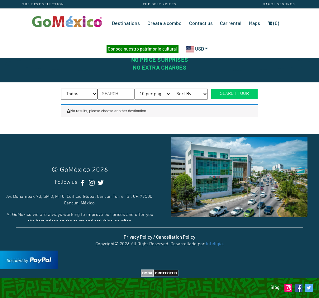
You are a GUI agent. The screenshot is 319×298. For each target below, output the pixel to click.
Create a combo (164, 23)
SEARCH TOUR (234, 93)
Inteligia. (215, 243)
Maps (254, 23)
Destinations (126, 23)
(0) (273, 23)
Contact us (201, 23)
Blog (274, 287)
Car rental (230, 23)
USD (197, 48)
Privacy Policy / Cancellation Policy (159, 237)
